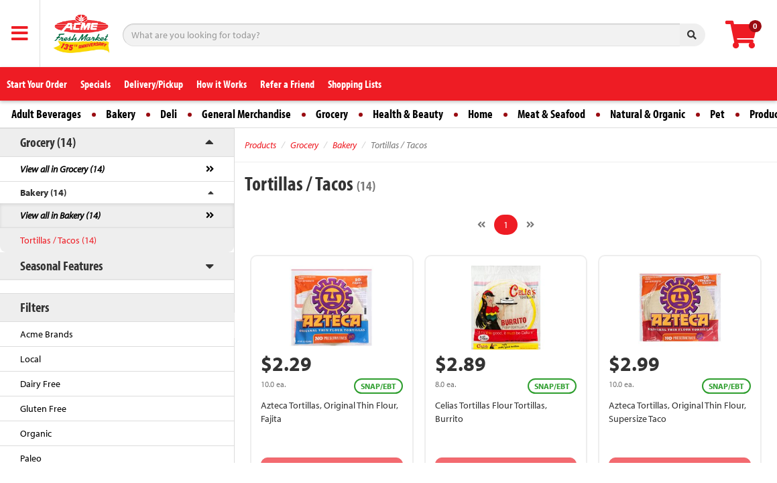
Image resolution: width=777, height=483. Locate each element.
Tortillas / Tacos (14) (58, 240)
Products (260, 145)
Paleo (31, 458)
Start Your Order (37, 84)
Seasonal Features (61, 265)
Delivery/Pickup (153, 84)
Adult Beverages (46, 113)
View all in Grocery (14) (62, 169)
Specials (95, 84)
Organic (36, 433)
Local (30, 359)
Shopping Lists (354, 84)
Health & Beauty (408, 113)
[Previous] (481, 225)
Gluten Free (43, 408)
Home (480, 113)
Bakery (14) (43, 192)
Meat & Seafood (551, 113)
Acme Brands (46, 334)
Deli (168, 113)
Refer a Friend (287, 84)
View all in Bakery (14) (60, 215)
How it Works (221, 84)
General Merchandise (246, 113)
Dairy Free (40, 384)
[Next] (530, 225)
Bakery (120, 113)
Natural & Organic (647, 113)
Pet (717, 113)
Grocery (332, 113)
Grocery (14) (48, 141)
